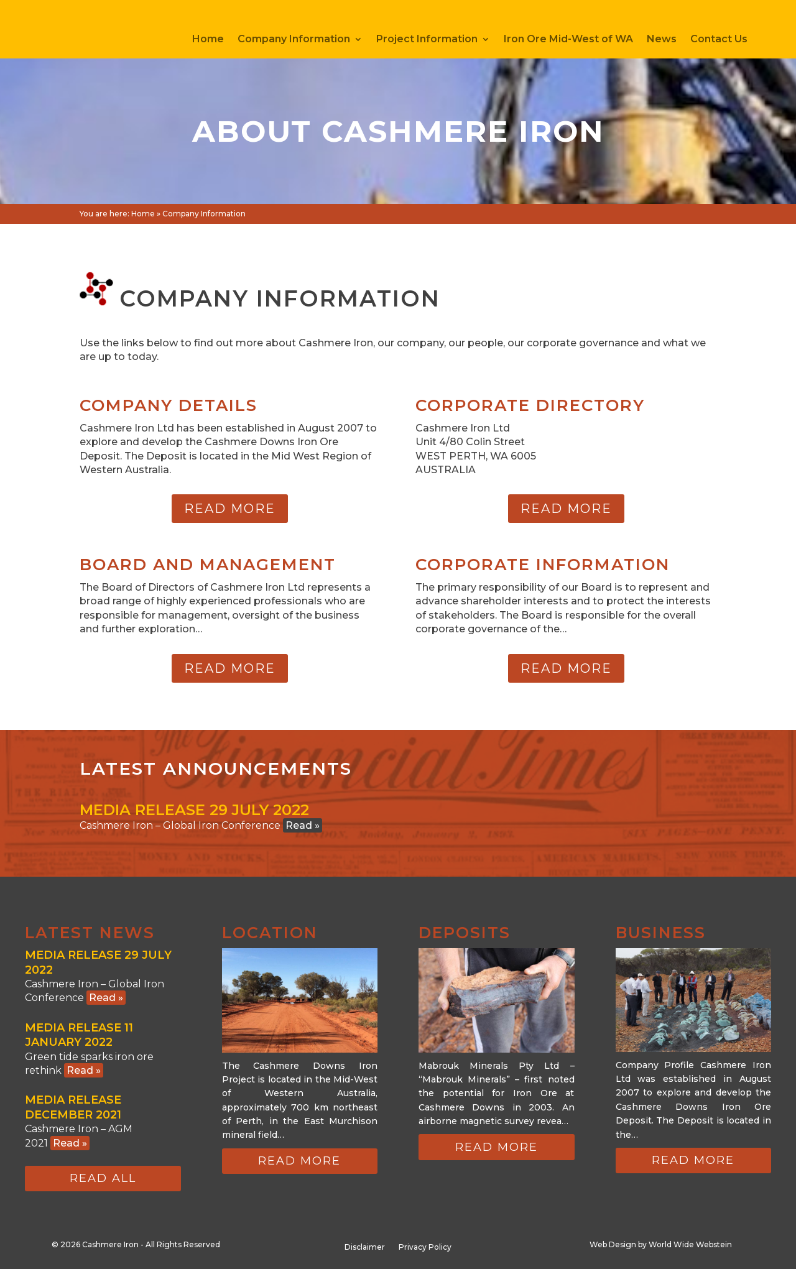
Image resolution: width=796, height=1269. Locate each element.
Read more (229, 508)
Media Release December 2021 (73, 1107)
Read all (103, 1178)
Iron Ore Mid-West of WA (568, 40)
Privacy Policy (425, 1247)
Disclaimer (365, 1247)
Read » (302, 825)
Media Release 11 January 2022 (79, 1035)
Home (208, 40)
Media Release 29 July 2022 (194, 810)
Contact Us (718, 40)
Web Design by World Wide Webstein (661, 1244)
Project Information (427, 40)
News (662, 40)
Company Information (294, 40)
